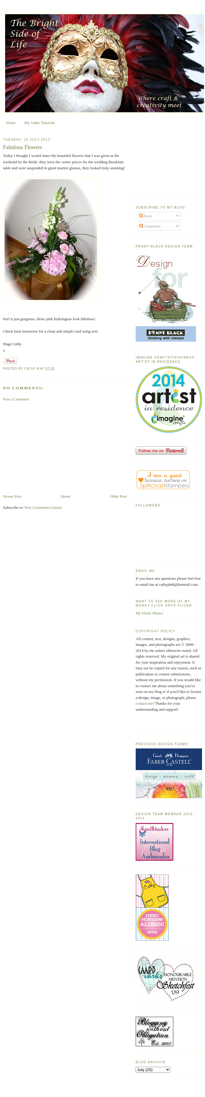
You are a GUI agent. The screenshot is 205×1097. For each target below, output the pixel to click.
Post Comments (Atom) (43, 507)
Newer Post (12, 496)
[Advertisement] (65, 448)
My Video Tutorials (39, 122)
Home (11, 122)
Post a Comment (16, 399)
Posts (145, 216)
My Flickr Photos (149, 613)
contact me (144, 703)
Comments (150, 226)
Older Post (118, 496)
